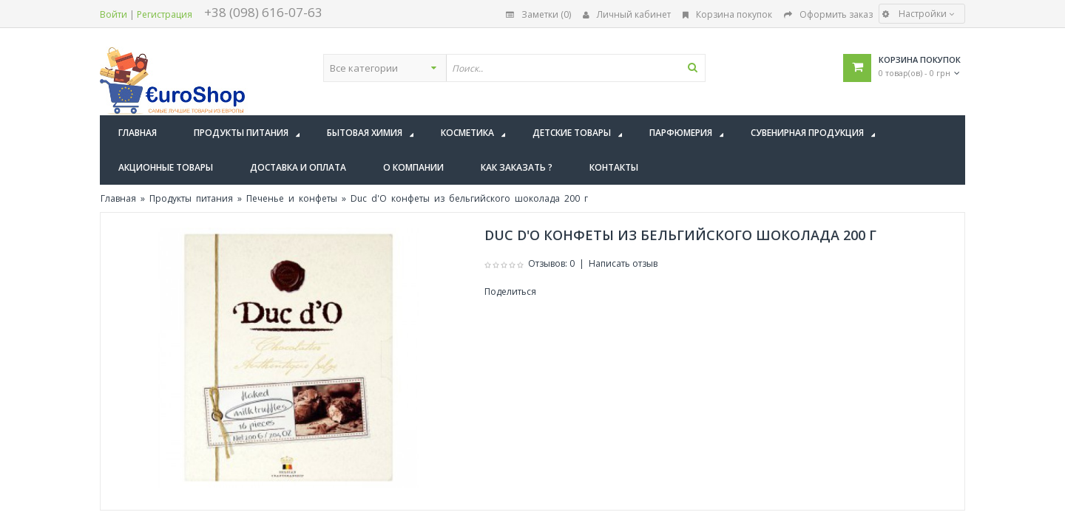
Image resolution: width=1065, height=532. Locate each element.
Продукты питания (191, 198)
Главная (118, 198)
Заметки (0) (538, 14)
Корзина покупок (727, 14)
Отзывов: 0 (551, 263)
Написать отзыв (623, 263)
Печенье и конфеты (291, 198)
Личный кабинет (627, 14)
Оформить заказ (828, 14)
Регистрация (164, 14)
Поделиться (510, 291)
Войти (113, 14)
